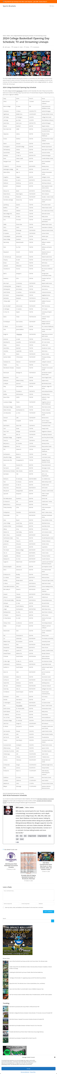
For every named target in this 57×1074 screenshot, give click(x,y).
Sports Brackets (9, 6)
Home (4, 35)
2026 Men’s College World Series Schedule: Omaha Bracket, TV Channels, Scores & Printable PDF (30, 1013)
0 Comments (36, 47)
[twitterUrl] (16, 842)
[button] (55, 1057)
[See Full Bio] (23, 832)
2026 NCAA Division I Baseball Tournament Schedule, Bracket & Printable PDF (26, 1019)
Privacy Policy (32, 1072)
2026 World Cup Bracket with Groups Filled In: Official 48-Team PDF (24, 1006)
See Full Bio (19, 832)
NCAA (8, 35)
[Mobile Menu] (52, 6)
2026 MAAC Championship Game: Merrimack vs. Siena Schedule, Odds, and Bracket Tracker (46, 866)
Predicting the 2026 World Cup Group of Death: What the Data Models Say (26, 972)
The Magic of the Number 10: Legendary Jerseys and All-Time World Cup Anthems (27, 978)
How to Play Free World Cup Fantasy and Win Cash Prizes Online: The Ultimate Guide (28, 961)
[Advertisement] (28, 20)
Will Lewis (7, 47)
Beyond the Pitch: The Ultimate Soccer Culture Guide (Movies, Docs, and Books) (27, 983)
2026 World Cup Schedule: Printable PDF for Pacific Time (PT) (22, 1038)
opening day (19, 91)
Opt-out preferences (25, 1072)
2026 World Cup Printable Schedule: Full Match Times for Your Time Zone (25, 1025)
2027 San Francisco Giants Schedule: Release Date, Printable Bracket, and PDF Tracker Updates (30, 994)
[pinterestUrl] (17, 842)
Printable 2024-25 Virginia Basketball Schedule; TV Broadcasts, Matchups (28, 877)
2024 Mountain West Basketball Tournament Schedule (11, 865)
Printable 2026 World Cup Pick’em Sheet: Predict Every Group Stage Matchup (26, 1032)
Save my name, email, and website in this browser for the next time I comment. (24, 907)
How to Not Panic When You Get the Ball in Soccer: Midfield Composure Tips (26, 989)
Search (4, 918)
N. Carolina (19, 705)
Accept (28, 1068)
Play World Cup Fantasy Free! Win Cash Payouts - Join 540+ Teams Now (25, 1)
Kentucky (19, 334)
